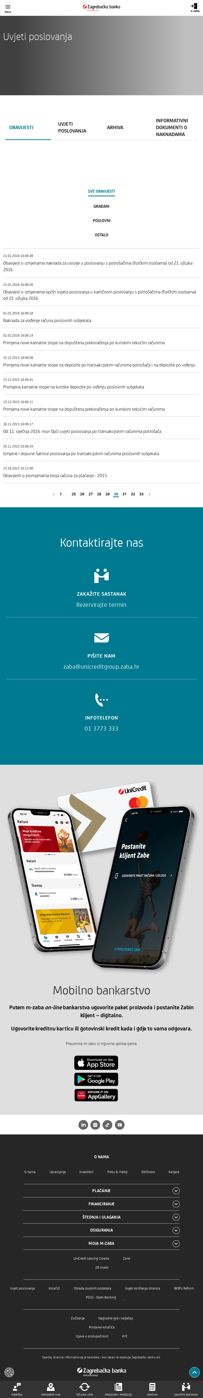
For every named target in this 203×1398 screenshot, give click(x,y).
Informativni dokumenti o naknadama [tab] (172, 127)
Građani (101, 206)
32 (133, 493)
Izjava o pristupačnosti (92, 1335)
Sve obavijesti (101, 191)
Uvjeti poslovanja (22, 1288)
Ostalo (101, 235)
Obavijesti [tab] (21, 127)
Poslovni (101, 220)
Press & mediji (117, 1171)
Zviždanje (78, 1317)
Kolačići (54, 1288)
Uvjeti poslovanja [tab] (72, 127)
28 (99, 493)
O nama (30, 1171)
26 (82, 493)
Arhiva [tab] (115, 127)
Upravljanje (57, 1171)
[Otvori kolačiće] (9, 1372)
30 (116, 493)
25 (74, 493)
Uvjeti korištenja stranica (142, 1288)
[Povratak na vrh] (194, 1372)
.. (123, 1298)
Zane (126, 1258)
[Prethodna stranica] (53, 494)
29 (107, 493)
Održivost (148, 1171)
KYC (125, 1335)
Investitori (87, 1171)
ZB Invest (101, 1267)
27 (91, 493)
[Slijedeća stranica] (149, 494)
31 (124, 493)
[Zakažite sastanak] (101, 586)
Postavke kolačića (102, 1326)
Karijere (174, 1171)
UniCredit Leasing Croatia (91, 1258)
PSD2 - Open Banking (101, 1297)
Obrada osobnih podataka (92, 1288)
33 (141, 493)
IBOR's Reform (184, 1288)
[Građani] (101, 7)
